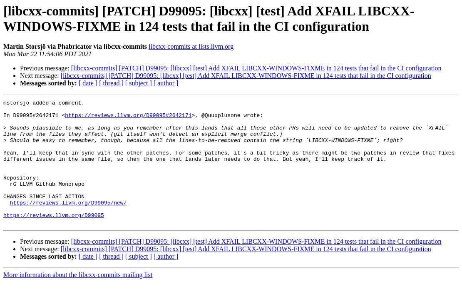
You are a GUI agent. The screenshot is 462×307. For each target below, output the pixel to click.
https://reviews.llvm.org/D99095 (53, 238)
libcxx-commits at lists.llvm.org (191, 46)
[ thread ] (111, 83)
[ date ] (88, 83)
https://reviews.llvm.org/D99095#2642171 (128, 118)
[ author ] (166, 83)
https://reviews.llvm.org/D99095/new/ (68, 223)
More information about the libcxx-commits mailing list (77, 299)
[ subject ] (138, 83)
